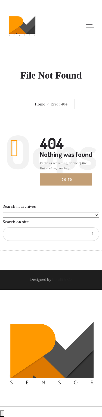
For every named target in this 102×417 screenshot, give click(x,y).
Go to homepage (71, 182)
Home (40, 104)
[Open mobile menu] (91, 25)
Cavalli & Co (62, 279)
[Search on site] (51, 234)
